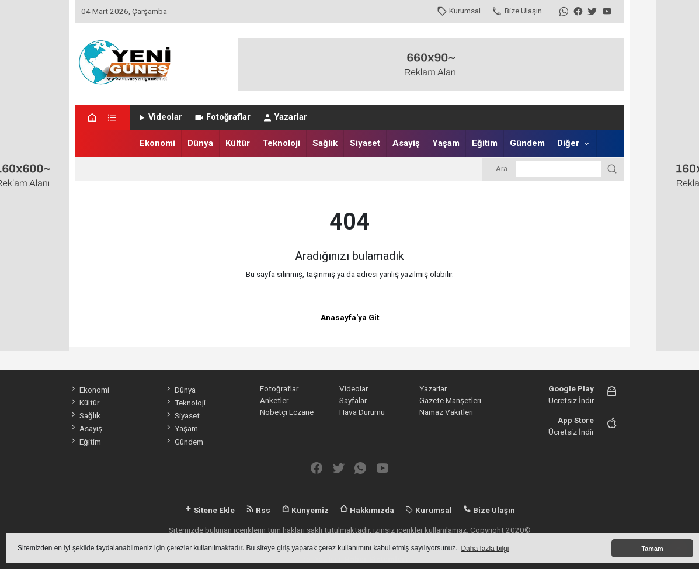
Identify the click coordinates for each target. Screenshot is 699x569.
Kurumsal (459, 10)
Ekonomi (157, 143)
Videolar (159, 117)
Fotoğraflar (222, 117)
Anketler (274, 400)
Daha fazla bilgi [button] (485, 548)
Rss (258, 510)
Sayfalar (353, 400)
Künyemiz (305, 510)
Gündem (527, 143)
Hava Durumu (362, 412)
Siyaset (365, 143)
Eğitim (485, 143)
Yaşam (446, 143)
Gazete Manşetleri (450, 400)
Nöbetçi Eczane (287, 412)
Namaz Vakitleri (446, 412)
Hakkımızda (367, 510)
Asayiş (406, 143)
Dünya (200, 143)
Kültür (237, 143)
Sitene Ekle (209, 510)
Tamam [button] (652, 548)
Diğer (568, 143)
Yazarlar (284, 117)
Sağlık (325, 143)
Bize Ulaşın (516, 10)
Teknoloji (281, 143)
